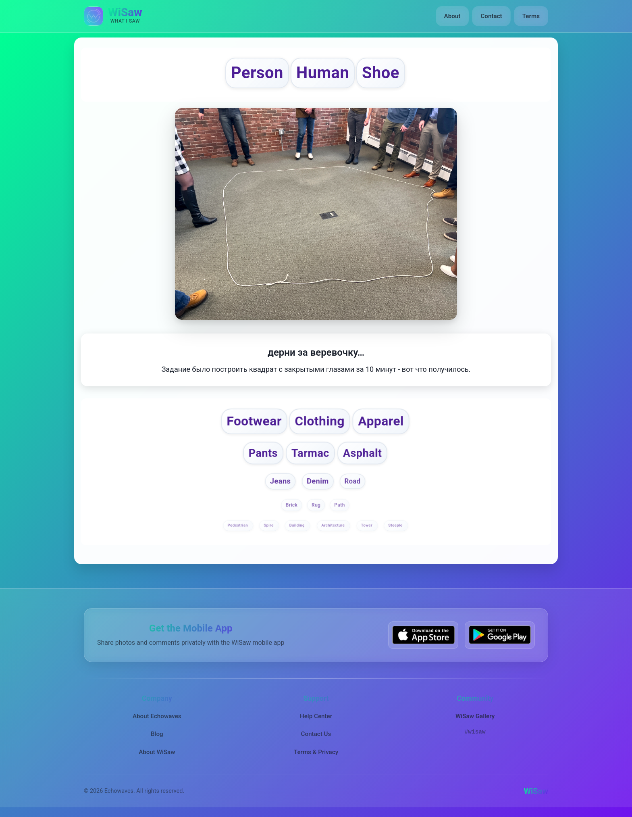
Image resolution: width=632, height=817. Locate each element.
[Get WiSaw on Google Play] (500, 634)
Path (339, 505)
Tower (367, 525)
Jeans (280, 481)
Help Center (316, 716)
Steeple (395, 525)
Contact (491, 16)
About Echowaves (157, 716)
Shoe (380, 72)
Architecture (333, 525)
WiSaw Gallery (475, 716)
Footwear (254, 421)
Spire (269, 525)
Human (322, 72)
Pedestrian (238, 525)
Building (297, 525)
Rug (316, 505)
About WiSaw (157, 751)
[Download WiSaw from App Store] (423, 634)
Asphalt (362, 452)
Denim (318, 481)
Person (257, 72)
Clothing (320, 421)
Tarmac (310, 452)
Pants (263, 452)
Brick (292, 505)
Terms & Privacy (316, 751)
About (452, 16)
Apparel (381, 421)
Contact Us (316, 734)
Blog (157, 734)
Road (353, 481)
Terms (531, 16)
